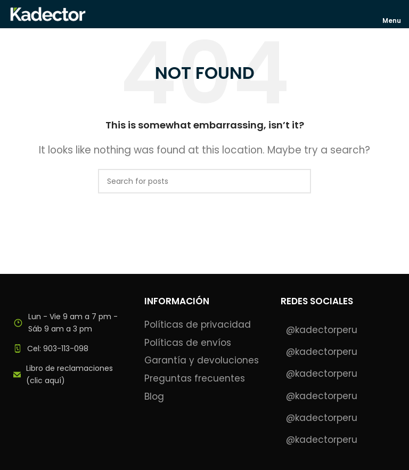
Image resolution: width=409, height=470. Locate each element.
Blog (154, 397)
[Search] (204, 181)
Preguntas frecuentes (194, 378)
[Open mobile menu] (392, 14)
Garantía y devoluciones (201, 360)
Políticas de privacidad (197, 325)
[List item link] (68, 348)
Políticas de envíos (187, 343)
